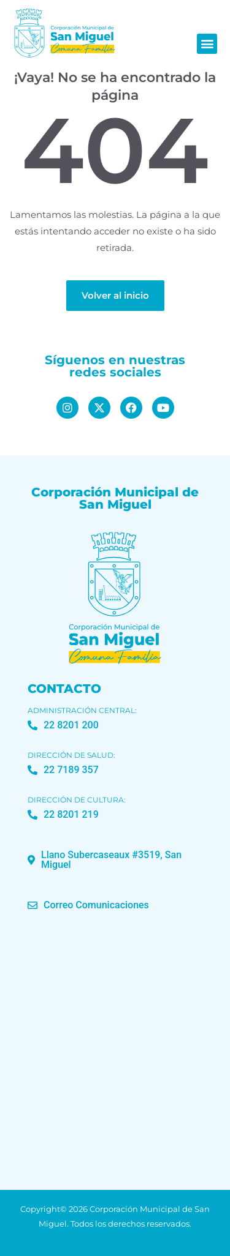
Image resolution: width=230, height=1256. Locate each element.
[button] (207, 44)
